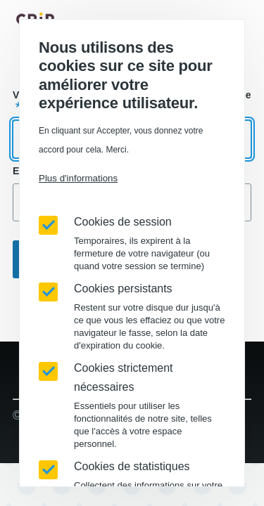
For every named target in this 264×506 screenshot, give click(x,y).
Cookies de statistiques (132, 466)
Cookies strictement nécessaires (123, 377)
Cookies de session (123, 222)
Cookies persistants (123, 288)
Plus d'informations (78, 178)
